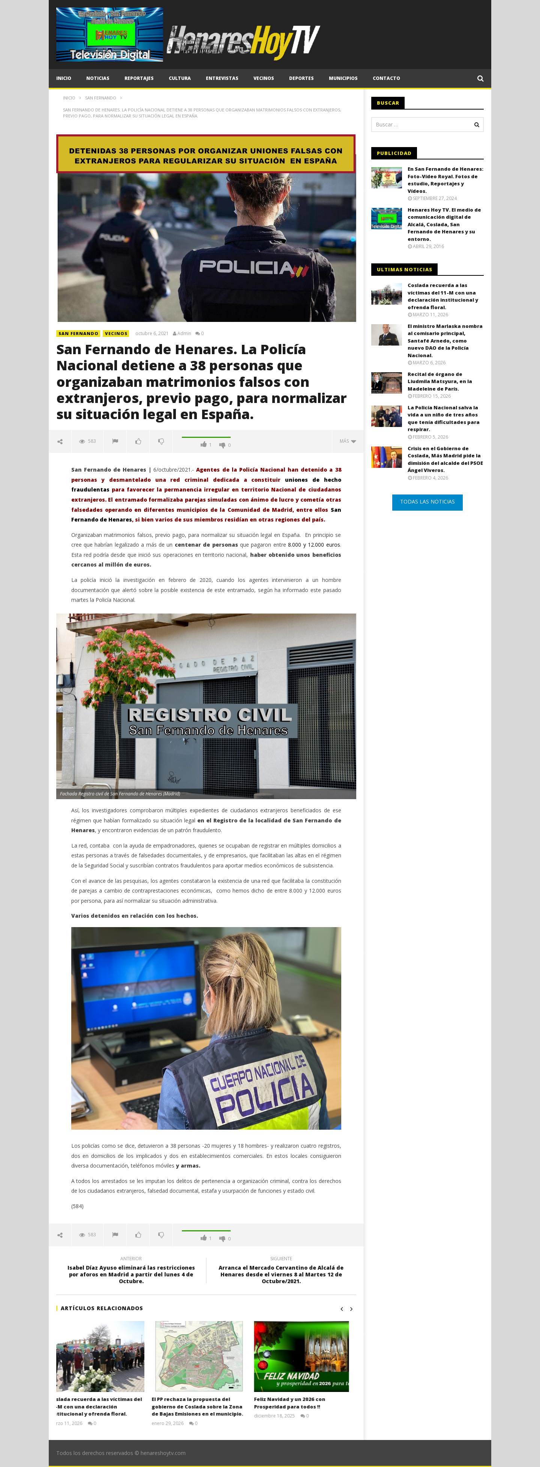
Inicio (63, 78)
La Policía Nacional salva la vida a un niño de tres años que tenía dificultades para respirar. (444, 418)
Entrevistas (222, 78)
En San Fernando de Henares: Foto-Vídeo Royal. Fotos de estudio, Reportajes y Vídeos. (445, 179)
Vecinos (264, 78)
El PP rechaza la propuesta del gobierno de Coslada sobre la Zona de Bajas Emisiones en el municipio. (204, 1406)
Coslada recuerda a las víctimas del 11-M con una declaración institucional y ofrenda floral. (102, 1406)
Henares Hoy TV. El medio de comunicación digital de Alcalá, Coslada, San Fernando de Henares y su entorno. (444, 224)
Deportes (301, 78)
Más (348, 441)
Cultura (180, 78)
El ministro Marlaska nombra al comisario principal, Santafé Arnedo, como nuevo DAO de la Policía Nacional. (445, 341)
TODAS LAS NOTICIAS (427, 501)
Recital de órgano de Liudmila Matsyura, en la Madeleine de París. (440, 381)
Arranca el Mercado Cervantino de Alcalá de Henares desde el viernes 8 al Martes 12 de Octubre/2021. (281, 1271)
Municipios (343, 78)
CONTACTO (386, 78)
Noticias (98, 78)
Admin (184, 334)
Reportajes (139, 78)
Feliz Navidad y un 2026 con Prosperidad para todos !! (296, 1403)
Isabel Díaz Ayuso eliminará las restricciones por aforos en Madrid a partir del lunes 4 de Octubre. (131, 1271)
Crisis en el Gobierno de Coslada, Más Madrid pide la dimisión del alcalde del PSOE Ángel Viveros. (445, 459)
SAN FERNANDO (78, 333)
